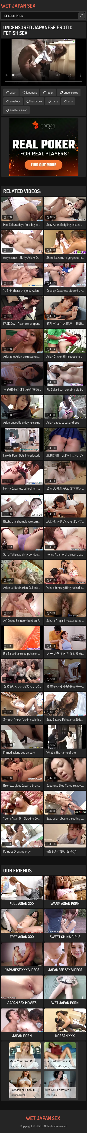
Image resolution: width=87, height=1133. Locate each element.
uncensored (71, 92)
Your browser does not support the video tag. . (43, 62)
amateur (15, 101)
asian (13, 92)
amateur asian (18, 110)
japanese (31, 92)
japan (50, 92)
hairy (55, 101)
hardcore (36, 101)
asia (70, 101)
